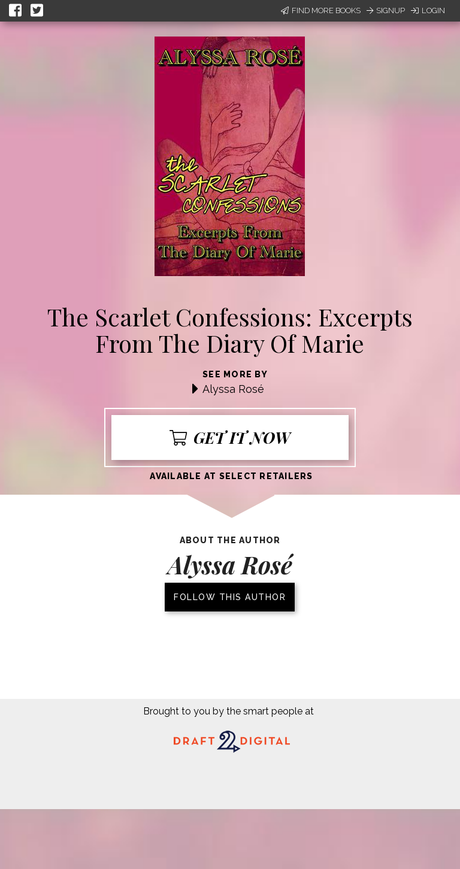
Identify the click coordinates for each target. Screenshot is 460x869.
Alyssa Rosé (233, 389)
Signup (386, 10)
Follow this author (230, 597)
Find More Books (321, 10)
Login (428, 10)
